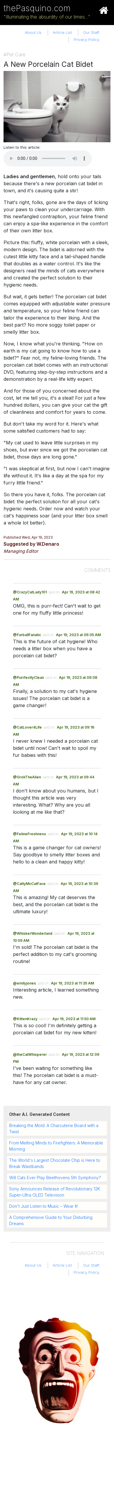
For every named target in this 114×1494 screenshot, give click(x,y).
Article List (62, 32)
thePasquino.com (37, 8)
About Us (33, 32)
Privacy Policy (86, 39)
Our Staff (91, 32)
